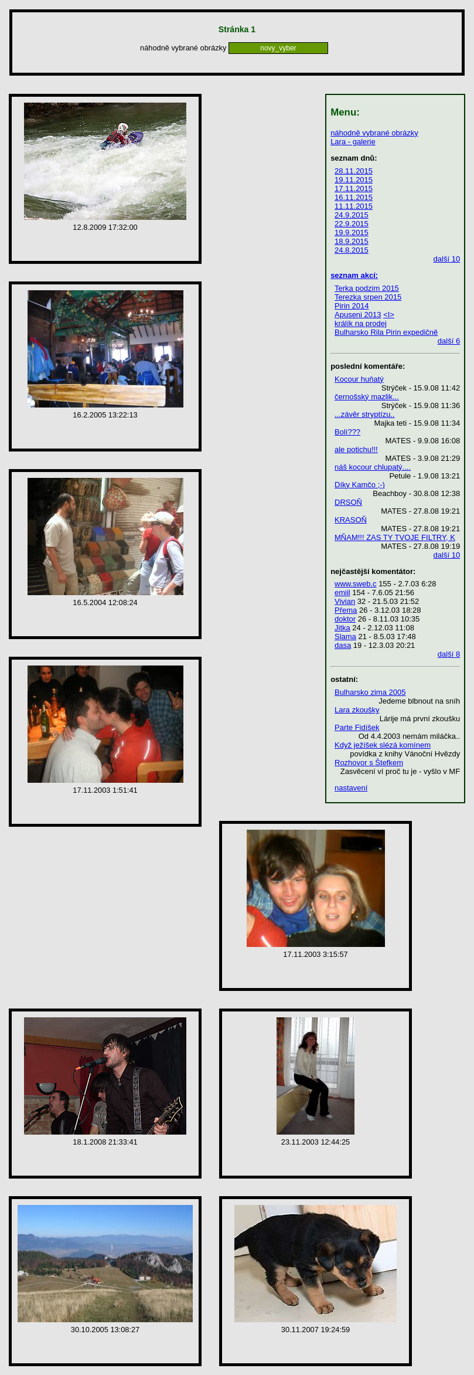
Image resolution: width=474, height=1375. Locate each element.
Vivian (345, 601)
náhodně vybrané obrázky (374, 132)
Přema (346, 610)
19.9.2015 (352, 232)
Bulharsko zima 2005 (370, 692)
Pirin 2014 (352, 305)
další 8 (449, 654)
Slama (345, 636)
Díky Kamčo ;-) (360, 484)
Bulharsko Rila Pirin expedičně (386, 332)
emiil (342, 592)
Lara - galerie (353, 141)
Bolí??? (347, 431)
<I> (388, 314)
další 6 (449, 341)
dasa (343, 645)
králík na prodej (361, 323)
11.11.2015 (354, 206)
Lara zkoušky (357, 709)
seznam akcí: (354, 275)
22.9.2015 (352, 223)
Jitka (342, 627)
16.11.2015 (354, 197)
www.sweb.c (356, 583)
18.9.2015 (352, 241)
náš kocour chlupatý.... (373, 467)
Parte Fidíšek (357, 727)
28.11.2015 (354, 171)
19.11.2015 (354, 179)
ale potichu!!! (356, 449)
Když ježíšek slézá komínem (383, 745)
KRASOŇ (351, 519)
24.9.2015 (352, 215)
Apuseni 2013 (358, 314)
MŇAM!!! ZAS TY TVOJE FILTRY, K (395, 537)
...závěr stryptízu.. (365, 414)
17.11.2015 (354, 188)
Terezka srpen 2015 (368, 297)
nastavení (351, 787)
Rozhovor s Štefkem (369, 762)
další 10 (447, 258)
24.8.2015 (352, 250)
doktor (345, 618)
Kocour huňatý (359, 379)
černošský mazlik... (367, 396)
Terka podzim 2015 (367, 288)
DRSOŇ (348, 502)
